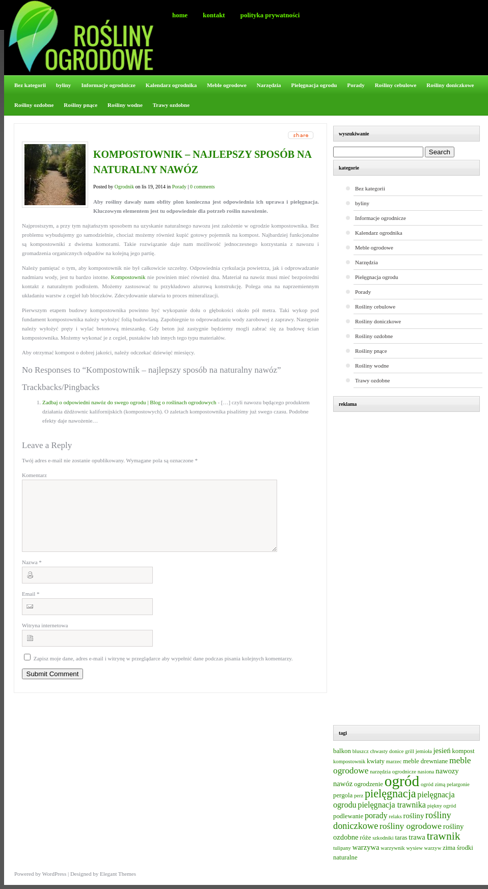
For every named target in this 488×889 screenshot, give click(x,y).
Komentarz (34, 475)
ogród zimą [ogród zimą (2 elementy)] (433, 784)
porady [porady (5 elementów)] (376, 815)
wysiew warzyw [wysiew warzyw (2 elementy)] (423, 848)
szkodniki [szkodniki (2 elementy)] (382, 838)
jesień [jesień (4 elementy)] (441, 750)
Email (31, 606)
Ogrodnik (124, 186)
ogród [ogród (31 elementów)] (402, 781)
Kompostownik (129, 277)
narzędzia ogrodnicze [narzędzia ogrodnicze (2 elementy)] (393, 771)
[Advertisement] (411, 570)
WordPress (54, 874)
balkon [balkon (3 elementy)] (342, 751)
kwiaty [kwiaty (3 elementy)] (376, 761)
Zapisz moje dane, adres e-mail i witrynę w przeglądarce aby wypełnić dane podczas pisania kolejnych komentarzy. (163, 671)
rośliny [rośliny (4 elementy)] (413, 816)
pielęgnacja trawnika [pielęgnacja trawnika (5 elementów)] (392, 804)
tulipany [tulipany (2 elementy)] (342, 848)
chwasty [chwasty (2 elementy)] (379, 751)
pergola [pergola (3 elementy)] (343, 795)
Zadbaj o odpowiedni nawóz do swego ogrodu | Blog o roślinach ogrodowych (129, 402)
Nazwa (32, 574)
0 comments (202, 186)
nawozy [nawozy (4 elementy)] (447, 771)
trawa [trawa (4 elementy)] (417, 837)
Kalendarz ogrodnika (171, 85)
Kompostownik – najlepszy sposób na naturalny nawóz (202, 162)
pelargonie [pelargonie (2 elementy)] (458, 784)
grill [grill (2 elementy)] (409, 751)
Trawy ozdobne (171, 105)
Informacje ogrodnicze (108, 85)
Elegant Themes (118, 874)
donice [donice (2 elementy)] (396, 751)
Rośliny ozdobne (33, 105)
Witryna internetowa (45, 637)
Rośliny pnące (80, 105)
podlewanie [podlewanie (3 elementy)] (348, 816)
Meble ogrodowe (227, 85)
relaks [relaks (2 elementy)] (395, 816)
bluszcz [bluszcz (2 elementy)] (361, 751)
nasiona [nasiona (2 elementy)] (426, 771)
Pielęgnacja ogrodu (314, 85)
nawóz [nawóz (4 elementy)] (343, 784)
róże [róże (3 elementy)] (365, 837)
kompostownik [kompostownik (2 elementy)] (349, 761)
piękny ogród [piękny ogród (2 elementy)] (441, 806)
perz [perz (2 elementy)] (358, 795)
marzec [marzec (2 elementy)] (394, 761)
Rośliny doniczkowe (450, 85)
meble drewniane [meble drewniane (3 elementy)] (425, 761)
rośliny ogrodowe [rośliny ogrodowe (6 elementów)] (410, 826)
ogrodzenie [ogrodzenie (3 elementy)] (368, 784)
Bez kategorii (30, 85)
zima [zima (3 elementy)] (449, 847)
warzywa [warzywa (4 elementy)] (366, 847)
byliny (63, 85)
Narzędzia (269, 85)
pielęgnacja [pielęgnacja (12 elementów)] (390, 793)
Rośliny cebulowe (396, 85)
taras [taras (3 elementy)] (401, 837)
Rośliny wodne (125, 105)
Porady (355, 85)
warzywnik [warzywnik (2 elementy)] (392, 848)
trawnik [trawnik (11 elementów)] (443, 836)
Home (179, 15)
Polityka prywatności (270, 15)
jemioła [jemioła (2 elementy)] (424, 751)
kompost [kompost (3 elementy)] (463, 751)
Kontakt (214, 15)
